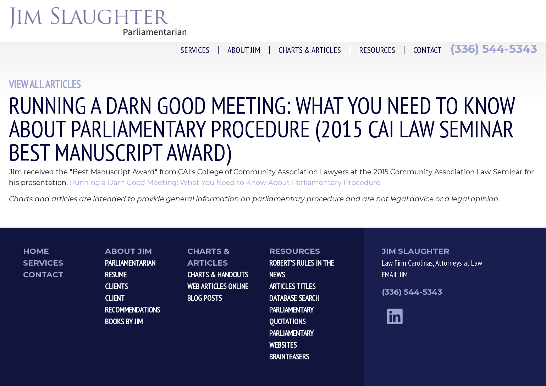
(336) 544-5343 (494, 49)
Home (36, 251)
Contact (427, 50)
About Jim (243, 50)
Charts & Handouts (217, 274)
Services (195, 50)
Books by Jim (124, 321)
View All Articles (45, 84)
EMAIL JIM (395, 274)
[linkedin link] (395, 316)
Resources (377, 50)
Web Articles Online (217, 286)
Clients (116, 286)
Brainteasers (289, 356)
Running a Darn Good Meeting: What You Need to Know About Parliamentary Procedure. (226, 182)
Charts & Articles (309, 50)
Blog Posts (204, 298)
